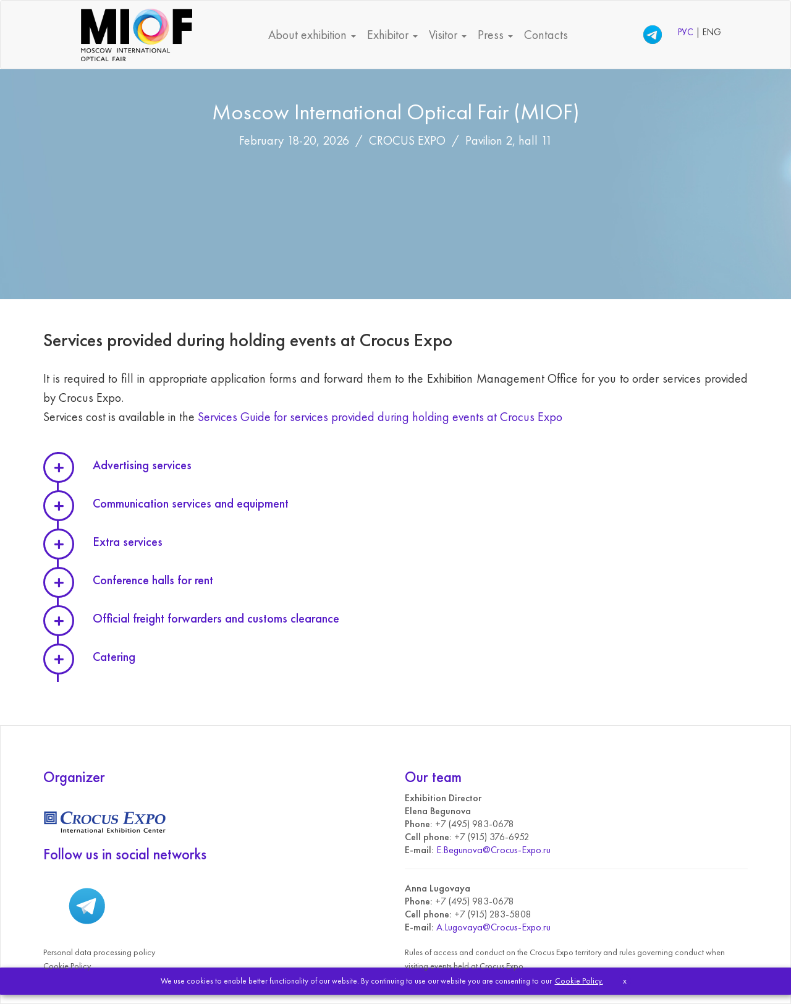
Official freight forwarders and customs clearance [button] (216, 618)
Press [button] (495, 35)
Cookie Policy (67, 965)
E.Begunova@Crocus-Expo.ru (493, 849)
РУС (687, 32)
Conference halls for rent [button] (153, 580)
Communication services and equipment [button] (191, 503)
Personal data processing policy (99, 952)
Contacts (546, 35)
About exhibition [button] (312, 35)
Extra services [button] (128, 542)
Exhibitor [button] (392, 35)
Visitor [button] (448, 35)
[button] (420, 466)
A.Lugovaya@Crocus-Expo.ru (493, 927)
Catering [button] (114, 657)
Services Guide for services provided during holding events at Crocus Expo (380, 417)
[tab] (420, 466)
